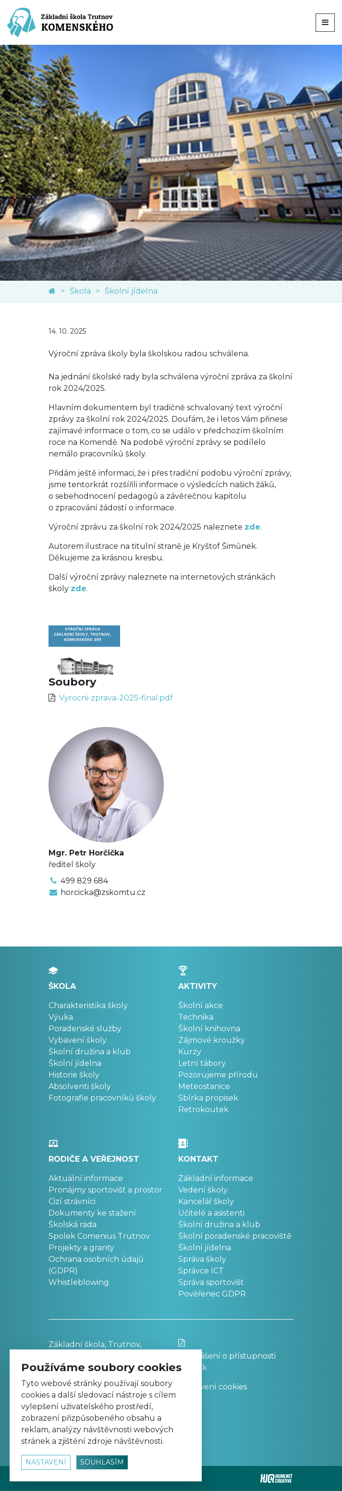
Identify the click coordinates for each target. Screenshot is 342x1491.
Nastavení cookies (212, 1386)
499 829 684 (84, 880)
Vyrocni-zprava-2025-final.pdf (116, 697)
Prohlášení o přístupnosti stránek (235, 1355)
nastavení (45, 1462)
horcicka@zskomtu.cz (103, 892)
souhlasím (102, 1462)
